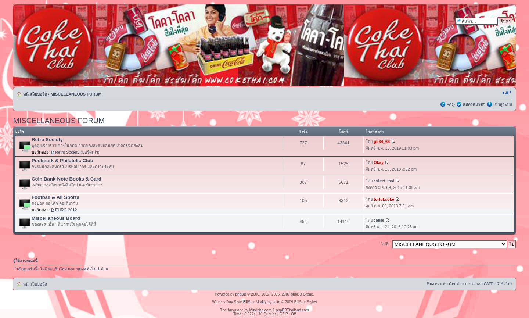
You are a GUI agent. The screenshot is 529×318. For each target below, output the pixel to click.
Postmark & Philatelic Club (62, 160)
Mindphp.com (260, 310)
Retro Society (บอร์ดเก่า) (77, 152)
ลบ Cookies (453, 284)
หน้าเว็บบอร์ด (35, 94)
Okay (379, 162)
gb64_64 (382, 141)
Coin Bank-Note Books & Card (66, 179)
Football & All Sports (55, 197)
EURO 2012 (66, 210)
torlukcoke (384, 199)
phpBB (240, 294)
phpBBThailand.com (292, 310)
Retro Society (47, 139)
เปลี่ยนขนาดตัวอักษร (506, 92)
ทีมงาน (433, 284)
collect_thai (384, 181)
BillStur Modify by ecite (261, 302)
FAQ (451, 104)
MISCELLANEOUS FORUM (76, 94)
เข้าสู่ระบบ (502, 104)
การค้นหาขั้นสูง (498, 28)
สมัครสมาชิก (474, 104)
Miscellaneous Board (56, 218)
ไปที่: (385, 244)
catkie (379, 220)
